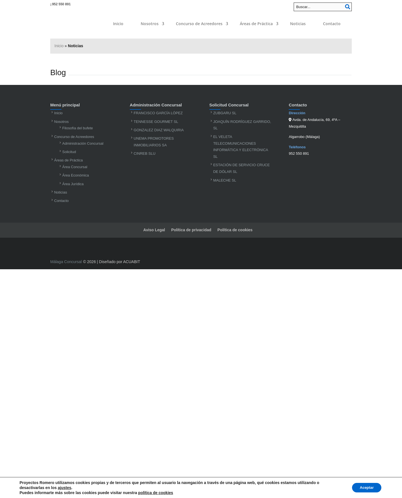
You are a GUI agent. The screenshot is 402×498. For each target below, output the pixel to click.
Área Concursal (74, 167)
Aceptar (365, 487)
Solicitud (69, 152)
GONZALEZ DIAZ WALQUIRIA (159, 130)
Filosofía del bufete (77, 128)
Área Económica (75, 175)
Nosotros (150, 23)
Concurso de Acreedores (199, 23)
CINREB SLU (144, 153)
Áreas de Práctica (256, 23)
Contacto (332, 23)
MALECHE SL (224, 180)
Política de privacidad (191, 230)
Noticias (298, 23)
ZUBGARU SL (224, 113)
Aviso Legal (154, 230)
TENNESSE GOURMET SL (156, 122)
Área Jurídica (73, 184)
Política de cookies (235, 230)
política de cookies (155, 492)
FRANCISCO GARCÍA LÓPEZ (158, 113)
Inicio (118, 23)
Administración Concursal (82, 143)
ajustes (64, 487)
